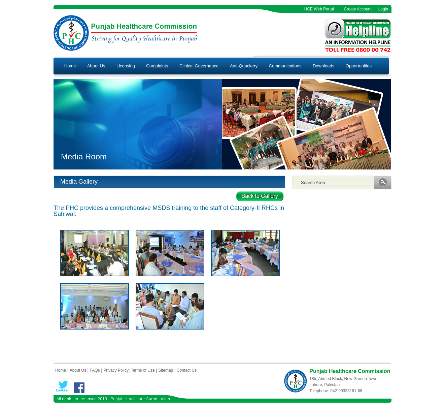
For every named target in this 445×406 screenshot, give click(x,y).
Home (70, 65)
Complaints (157, 65)
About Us (96, 65)
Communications (285, 65)
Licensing (125, 65)
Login (383, 9)
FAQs (95, 370)
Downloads (323, 65)
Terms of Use (143, 370)
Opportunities (359, 65)
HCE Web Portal (319, 9)
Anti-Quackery (244, 65)
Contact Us (187, 370)
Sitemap (165, 370)
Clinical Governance (198, 65)
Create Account (358, 9)
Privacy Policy (116, 370)
